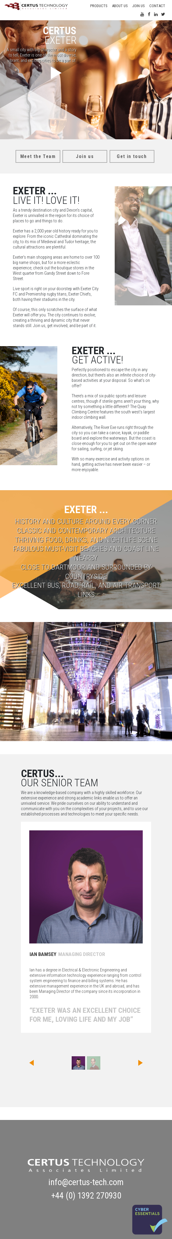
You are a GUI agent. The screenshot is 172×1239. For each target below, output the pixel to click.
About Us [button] (120, 6)
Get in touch (132, 156)
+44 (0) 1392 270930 (86, 1195)
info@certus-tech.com (86, 1182)
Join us (138, 6)
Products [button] (98, 6)
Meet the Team (38, 156)
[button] (30, 1063)
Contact (157, 6)
